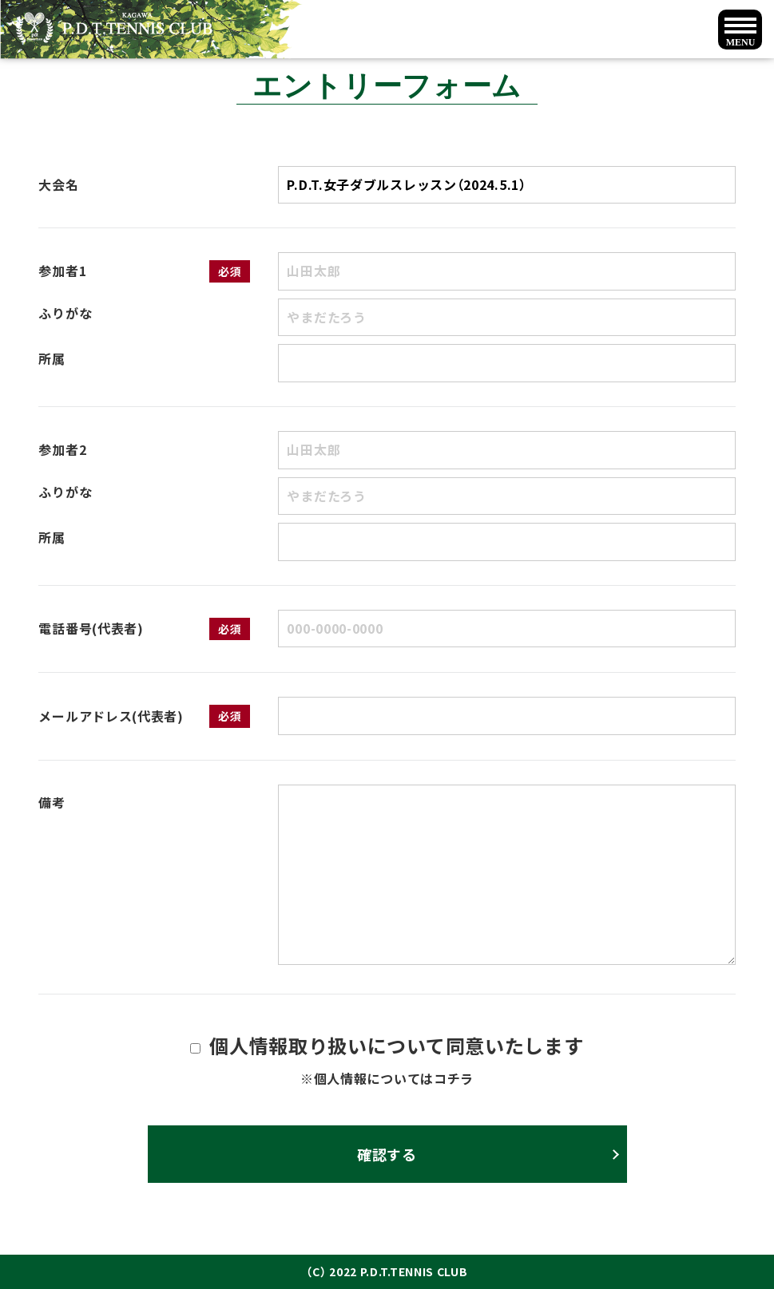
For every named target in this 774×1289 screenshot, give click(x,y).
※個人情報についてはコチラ (387, 1078)
